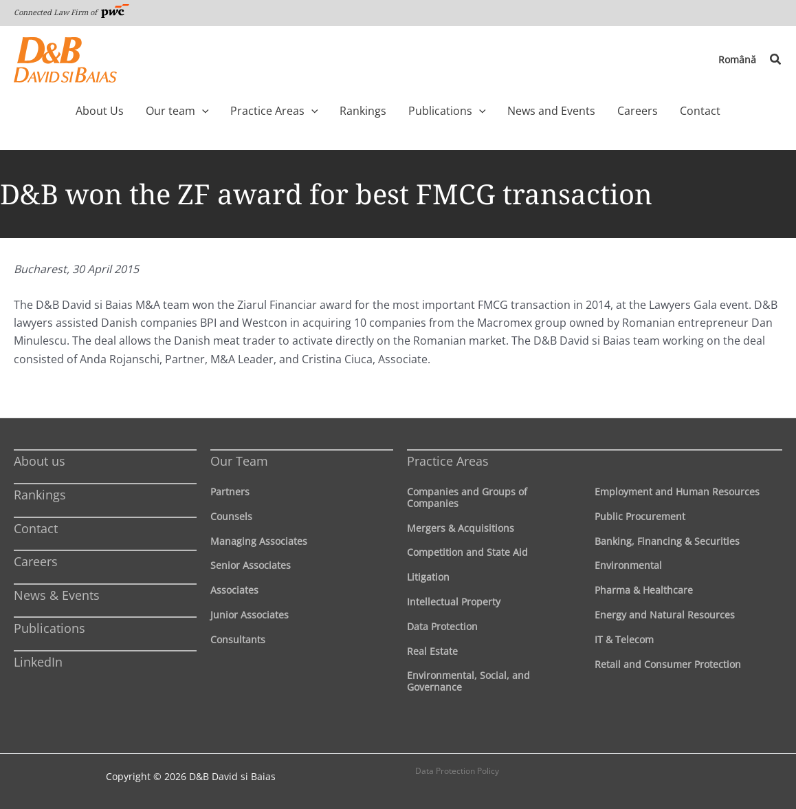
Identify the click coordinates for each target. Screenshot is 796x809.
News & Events (57, 595)
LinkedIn (38, 662)
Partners (230, 491)
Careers (36, 561)
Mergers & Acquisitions (460, 528)
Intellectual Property (453, 601)
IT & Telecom (624, 639)
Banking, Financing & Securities (667, 541)
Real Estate (432, 651)
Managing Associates (258, 541)
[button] (776, 60)
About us (39, 461)
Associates (234, 589)
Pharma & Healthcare (644, 589)
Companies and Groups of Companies (467, 497)
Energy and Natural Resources (665, 614)
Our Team (239, 461)
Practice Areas (448, 461)
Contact (36, 528)
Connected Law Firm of (71, 12)
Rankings (40, 494)
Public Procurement (640, 516)
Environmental (628, 565)
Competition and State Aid (467, 552)
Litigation (428, 576)
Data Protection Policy (457, 771)
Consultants (237, 639)
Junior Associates (249, 614)
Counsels (231, 516)
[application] (222, 110)
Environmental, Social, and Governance (468, 681)
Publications (49, 628)
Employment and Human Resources (677, 491)
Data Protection (442, 626)
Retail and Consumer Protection (668, 664)
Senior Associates (250, 565)
